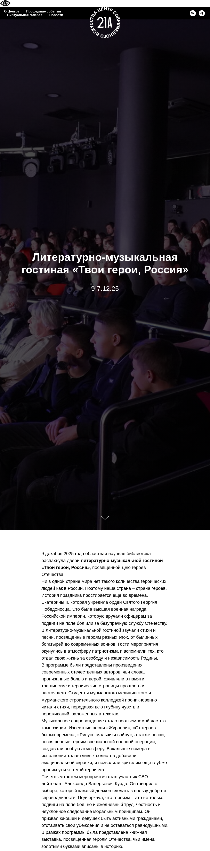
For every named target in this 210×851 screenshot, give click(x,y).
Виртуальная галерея (24, 15)
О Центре (11, 11)
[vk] (193, 13)
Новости (56, 15)
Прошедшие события (43, 11)
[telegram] (202, 13)
